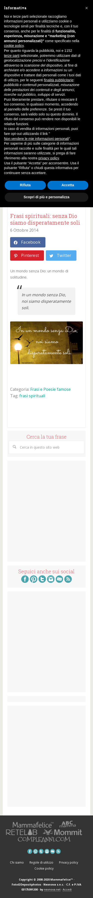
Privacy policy (68, 862)
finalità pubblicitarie (58, 80)
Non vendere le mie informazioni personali (36, 139)
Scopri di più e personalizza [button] (46, 197)
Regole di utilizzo (41, 862)
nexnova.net (52, 889)
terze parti (11, 56)
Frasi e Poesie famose (50, 389)
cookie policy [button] (14, 46)
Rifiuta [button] (25, 185)
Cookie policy (44, 868)
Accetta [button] (68, 185)
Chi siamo (17, 862)
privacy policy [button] (48, 158)
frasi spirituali (32, 396)
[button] (87, 8)
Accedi (67, 889)
